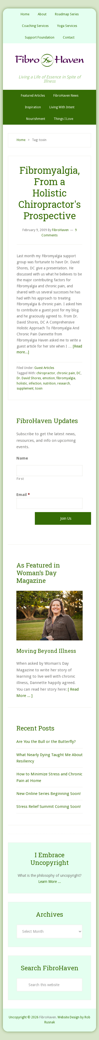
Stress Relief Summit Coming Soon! (48, 806)
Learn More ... (49, 881)
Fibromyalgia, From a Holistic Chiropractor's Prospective (49, 193)
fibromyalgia (65, 378)
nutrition (49, 383)
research (63, 383)
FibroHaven (49, 60)
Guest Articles (44, 368)
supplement (25, 388)
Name (22, 458)
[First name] (49, 470)
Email (23, 494)
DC (79, 373)
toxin (39, 388)
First (20, 479)
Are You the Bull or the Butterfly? (46, 741)
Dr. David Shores (29, 378)
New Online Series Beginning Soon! (48, 793)
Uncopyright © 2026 (24, 1017)
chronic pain (66, 373)
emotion (49, 378)
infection (35, 383)
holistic (22, 383)
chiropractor (45, 373)
